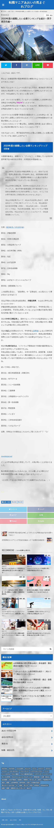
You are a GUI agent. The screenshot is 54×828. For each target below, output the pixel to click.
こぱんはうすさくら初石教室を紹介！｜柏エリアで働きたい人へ (26, 673)
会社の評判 (7, 737)
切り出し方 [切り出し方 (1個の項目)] (32, 780)
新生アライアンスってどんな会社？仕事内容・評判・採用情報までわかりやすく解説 (26, 690)
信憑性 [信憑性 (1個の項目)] (20, 780)
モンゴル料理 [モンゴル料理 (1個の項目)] (6, 777)
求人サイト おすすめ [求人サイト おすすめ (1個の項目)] (8, 785)
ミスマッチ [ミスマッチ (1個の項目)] (37, 774)
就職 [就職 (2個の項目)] (7, 782)
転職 (21, 502)
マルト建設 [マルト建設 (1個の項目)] (15, 774)
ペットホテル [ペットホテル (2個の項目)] (6, 774)
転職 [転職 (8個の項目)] (3, 788)
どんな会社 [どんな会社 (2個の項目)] (19, 768)
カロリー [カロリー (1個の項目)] (41, 768)
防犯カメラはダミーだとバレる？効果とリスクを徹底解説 (26, 698)
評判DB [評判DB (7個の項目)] (36, 785)
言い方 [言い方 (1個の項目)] (26, 785)
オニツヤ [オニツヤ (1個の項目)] (28, 768)
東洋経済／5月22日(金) (15, 227)
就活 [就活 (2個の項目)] (3, 782)
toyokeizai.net (6, 456)
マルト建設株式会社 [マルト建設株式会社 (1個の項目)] (26, 774)
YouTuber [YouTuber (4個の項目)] (12, 768)
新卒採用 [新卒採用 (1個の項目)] (22, 782)
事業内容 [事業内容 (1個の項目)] (36, 777)
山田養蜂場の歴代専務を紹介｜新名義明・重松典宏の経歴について (26, 665)
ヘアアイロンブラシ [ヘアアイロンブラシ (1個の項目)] (36, 771)
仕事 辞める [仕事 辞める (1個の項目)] (45, 777)
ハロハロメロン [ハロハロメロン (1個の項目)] (14, 771)
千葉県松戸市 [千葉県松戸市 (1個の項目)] (47, 780)
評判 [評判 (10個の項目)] (31, 785)
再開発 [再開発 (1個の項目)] (26, 780)
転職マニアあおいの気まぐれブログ (27, 4)
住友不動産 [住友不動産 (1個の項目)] (12, 780)
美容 (5, 743)
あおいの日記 (9, 730)
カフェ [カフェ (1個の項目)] (34, 768)
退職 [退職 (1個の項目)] (7, 788)
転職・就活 (6, 502)
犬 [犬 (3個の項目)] (16, 785)
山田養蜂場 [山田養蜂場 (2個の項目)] (14, 782)
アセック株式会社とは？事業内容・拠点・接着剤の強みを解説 (26, 681)
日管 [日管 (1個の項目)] (28, 782)
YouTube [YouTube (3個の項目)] (4, 768)
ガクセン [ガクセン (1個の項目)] (48, 768)
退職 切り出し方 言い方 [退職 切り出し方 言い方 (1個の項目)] (18, 788)
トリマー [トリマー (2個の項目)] (4, 771)
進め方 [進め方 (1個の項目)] (29, 788)
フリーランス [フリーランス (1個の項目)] (24, 771)
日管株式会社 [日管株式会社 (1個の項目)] (35, 782)
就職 (15, 502)
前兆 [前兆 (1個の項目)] (39, 780)
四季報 (35, 331)
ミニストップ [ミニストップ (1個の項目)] (47, 774)
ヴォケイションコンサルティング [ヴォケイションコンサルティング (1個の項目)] (22, 777)
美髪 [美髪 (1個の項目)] (20, 785)
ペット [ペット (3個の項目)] (46, 771)
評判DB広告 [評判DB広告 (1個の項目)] (44, 785)
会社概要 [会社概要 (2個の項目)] (4, 780)
